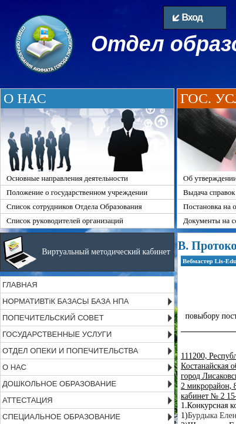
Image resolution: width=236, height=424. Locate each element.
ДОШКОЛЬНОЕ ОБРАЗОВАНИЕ (59, 383)
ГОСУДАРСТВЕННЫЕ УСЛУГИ (57, 334)
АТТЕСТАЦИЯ (27, 400)
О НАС (14, 367)
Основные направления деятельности (67, 178)
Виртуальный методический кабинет (106, 251)
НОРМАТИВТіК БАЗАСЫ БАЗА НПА (65, 301)
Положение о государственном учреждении (76, 192)
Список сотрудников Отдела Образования (74, 206)
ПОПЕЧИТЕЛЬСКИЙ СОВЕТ (53, 317)
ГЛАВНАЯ (20, 284)
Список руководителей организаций (64, 220)
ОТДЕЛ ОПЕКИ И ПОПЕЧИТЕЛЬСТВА (70, 350)
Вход (188, 17)
